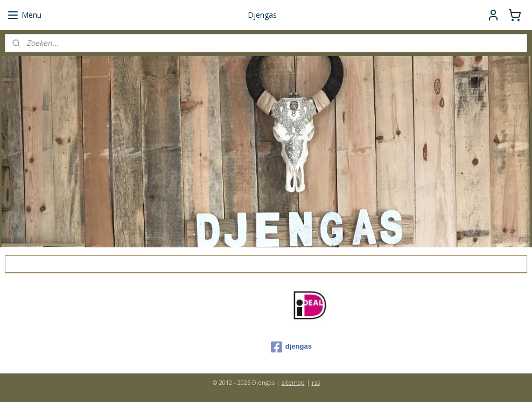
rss (316, 382)
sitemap (293, 382)
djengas (291, 347)
